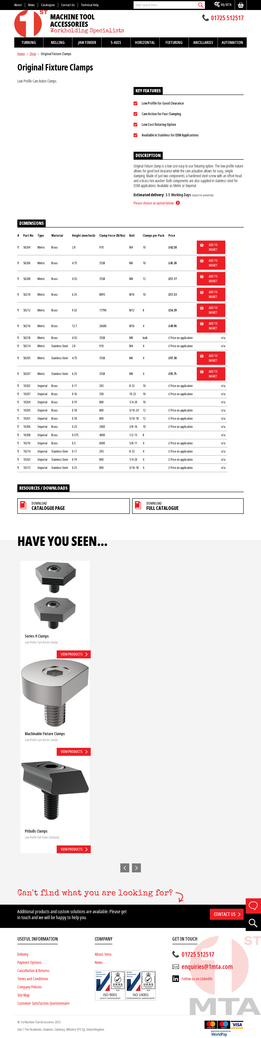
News (99, 963)
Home (21, 54)
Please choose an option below (154, 203)
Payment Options (29, 963)
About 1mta (103, 954)
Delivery (22, 954)
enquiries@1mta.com (207, 966)
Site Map (23, 995)
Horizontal (145, 42)
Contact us (225, 914)
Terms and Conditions (32, 979)
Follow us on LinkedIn (197, 979)
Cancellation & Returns (33, 971)
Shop (33, 54)
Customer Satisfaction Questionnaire (43, 1003)
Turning (28, 42)
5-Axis (116, 42)
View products (72, 654)
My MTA (226, 4)
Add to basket (213, 247)
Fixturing (174, 42)
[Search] (201, 5)
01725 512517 (227, 18)
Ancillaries (203, 42)
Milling (58, 42)
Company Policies (29, 987)
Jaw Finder (87, 42)
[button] (124, 867)
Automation (232, 42)
